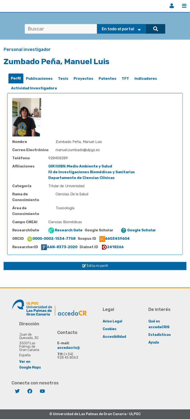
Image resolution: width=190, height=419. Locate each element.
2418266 (112, 247)
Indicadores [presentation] (145, 78)
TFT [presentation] (125, 78)
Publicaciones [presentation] (39, 78)
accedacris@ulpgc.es (76, 348)
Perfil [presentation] (16, 78)
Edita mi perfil (95, 266)
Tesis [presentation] (63, 78)
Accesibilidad (114, 337)
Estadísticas (159, 335)
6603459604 (114, 238)
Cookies (109, 329)
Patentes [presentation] (107, 78)
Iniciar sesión (172, 6)
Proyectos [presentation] (83, 78)
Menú (184, 6)
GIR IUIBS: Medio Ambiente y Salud (80, 166)
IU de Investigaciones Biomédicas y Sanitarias (91, 172)
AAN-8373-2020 (59, 247)
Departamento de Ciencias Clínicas (81, 178)
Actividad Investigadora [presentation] (34, 88)
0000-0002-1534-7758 (51, 238)
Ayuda (153, 342)
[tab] (15, 78)
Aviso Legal (112, 321)
